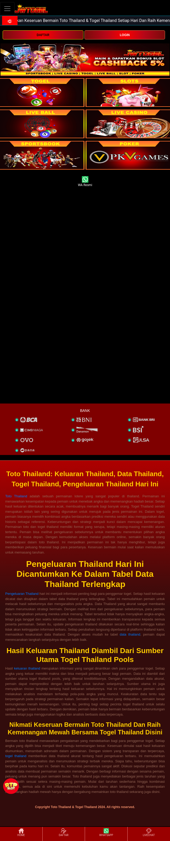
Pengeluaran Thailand (21, 594)
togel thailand (15, 756)
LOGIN (125, 35)
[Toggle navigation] (7, 8)
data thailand (130, 634)
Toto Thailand (16, 496)
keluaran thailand (27, 668)
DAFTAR (43, 35)
